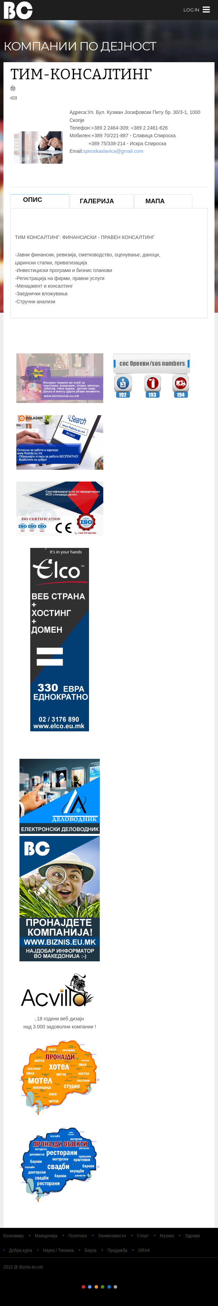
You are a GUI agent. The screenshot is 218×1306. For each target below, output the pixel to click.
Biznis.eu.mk (18, 10)
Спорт (143, 1235)
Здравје (192, 1235)
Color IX (134, 1287)
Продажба (117, 1250)
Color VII (121, 1287)
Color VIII (128, 1287)
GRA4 (144, 1250)
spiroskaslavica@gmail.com (113, 151)
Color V (109, 1287)
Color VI (115, 1287)
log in (191, 10)
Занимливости (112, 1235)
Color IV (102, 1287)
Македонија (46, 1235)
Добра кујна (20, 1250)
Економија (13, 1235)
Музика (167, 1235)
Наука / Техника (58, 1250)
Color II (89, 1287)
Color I (83, 1287)
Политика (77, 1235)
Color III (96, 1287)
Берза (90, 1250)
